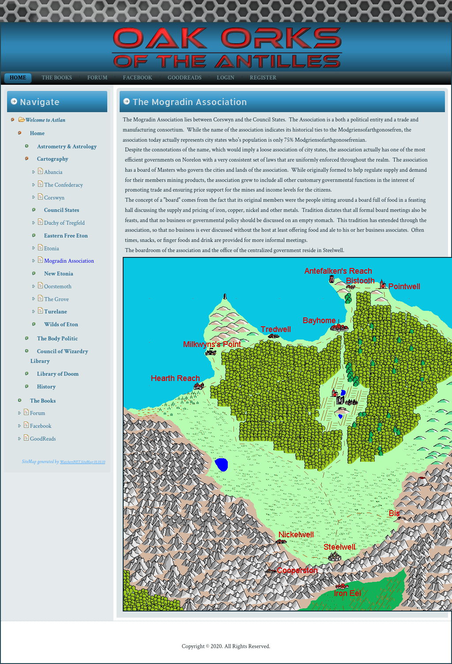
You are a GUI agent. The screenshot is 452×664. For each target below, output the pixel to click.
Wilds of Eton (61, 324)
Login (225, 78)
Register (263, 78)
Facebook (137, 78)
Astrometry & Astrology (67, 147)
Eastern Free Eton (66, 236)
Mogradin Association (69, 261)
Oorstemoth (58, 286)
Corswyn (54, 198)
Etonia (51, 249)
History (46, 387)
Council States (61, 210)
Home (18, 78)
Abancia (53, 172)
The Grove (56, 299)
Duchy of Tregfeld (64, 223)
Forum (97, 78)
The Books (56, 78)
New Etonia (58, 274)
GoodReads (184, 78)
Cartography (52, 159)
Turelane (55, 312)
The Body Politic (57, 339)
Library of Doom (58, 374)
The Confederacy (63, 185)
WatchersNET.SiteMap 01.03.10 (82, 461)
